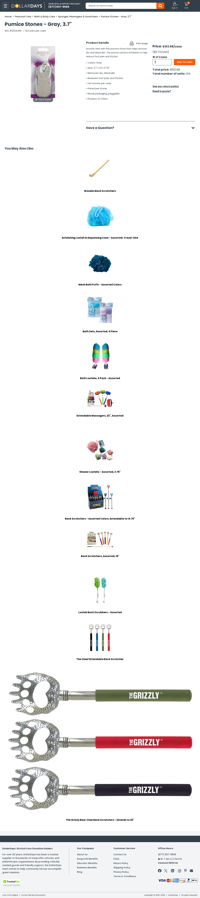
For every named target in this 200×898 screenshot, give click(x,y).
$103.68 (175, 69)
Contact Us (119, 854)
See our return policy (165, 86)
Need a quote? (161, 91)
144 (188, 74)
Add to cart (184, 62)
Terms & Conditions (124, 876)
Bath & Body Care (44, 16)
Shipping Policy (121, 867)
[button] (175, 5)
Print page (142, 43)
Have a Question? (101, 128)
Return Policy (120, 863)
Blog (79, 871)
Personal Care (23, 16)
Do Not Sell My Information (33, 895)
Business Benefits (87, 867)
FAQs (116, 858)
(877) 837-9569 (167, 854)
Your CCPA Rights (10, 895)
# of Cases (159, 57)
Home (8, 16)
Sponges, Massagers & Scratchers (78, 16)
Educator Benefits (87, 863)
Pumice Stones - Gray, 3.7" (116, 16)
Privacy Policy (121, 871)
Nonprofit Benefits (87, 858)
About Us (82, 854)
